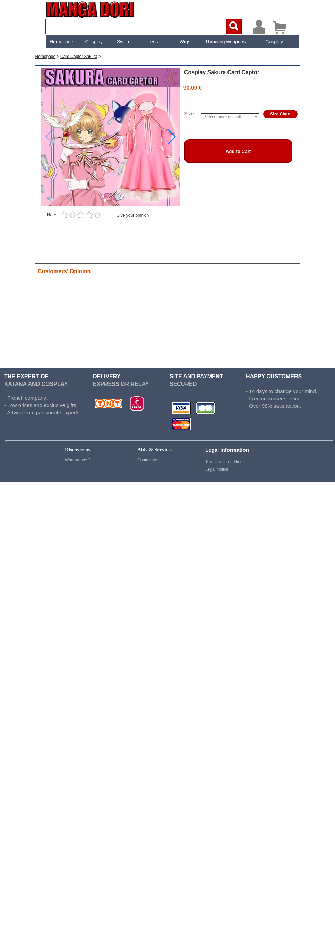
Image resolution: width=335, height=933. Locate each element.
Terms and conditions (224, 461)
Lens (152, 41)
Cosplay (93, 41)
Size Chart (280, 114)
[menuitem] (60, 41)
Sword (123, 41)
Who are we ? (78, 460)
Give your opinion (133, 215)
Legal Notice (217, 469)
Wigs (184, 41)
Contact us (147, 460)
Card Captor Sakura (78, 56)
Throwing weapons (224, 41)
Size (189, 113)
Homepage (61, 41)
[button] (172, 137)
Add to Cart (238, 151)
